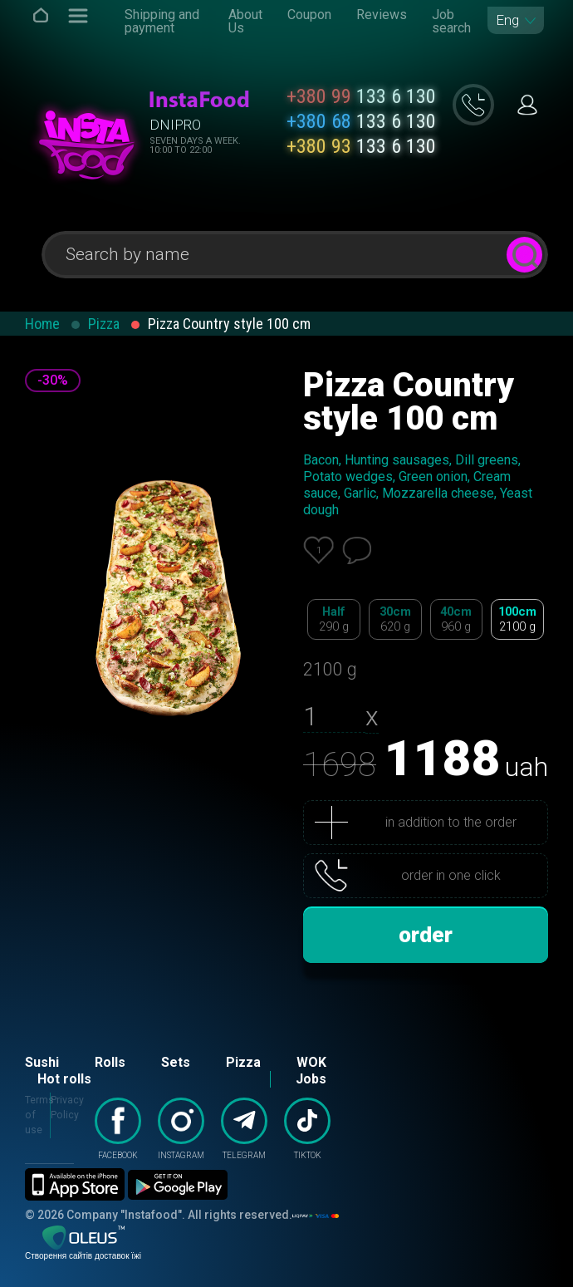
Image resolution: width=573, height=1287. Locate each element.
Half (334, 619)
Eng (507, 20)
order (426, 934)
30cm (395, 619)
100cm (517, 619)
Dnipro (175, 124)
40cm (456, 619)
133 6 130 (361, 96)
